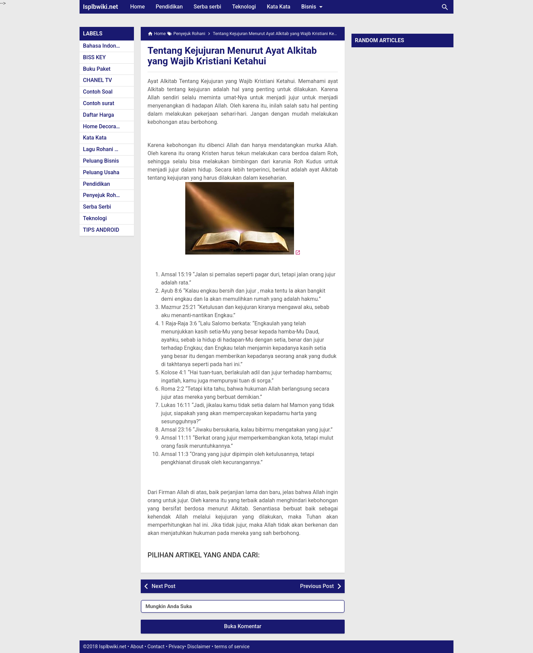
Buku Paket (96, 69)
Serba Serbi (97, 206)
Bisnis (313, 7)
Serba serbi (207, 6)
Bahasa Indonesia (104, 46)
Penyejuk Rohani (103, 195)
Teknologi (244, 6)
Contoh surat (98, 103)
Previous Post (317, 586)
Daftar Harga (98, 115)
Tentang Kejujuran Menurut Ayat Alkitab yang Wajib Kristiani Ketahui (233, 56)
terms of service (232, 647)
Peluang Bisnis (101, 161)
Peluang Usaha (101, 172)
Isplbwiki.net (100, 6)
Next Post (163, 586)
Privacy (177, 647)
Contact (156, 647)
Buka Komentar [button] (242, 626)
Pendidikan (169, 6)
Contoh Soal (98, 91)
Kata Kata (278, 6)
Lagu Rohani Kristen (107, 149)
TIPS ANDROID (101, 230)
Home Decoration (104, 126)
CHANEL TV (97, 80)
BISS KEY (94, 57)
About (136, 647)
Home (137, 6)
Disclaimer (198, 647)
